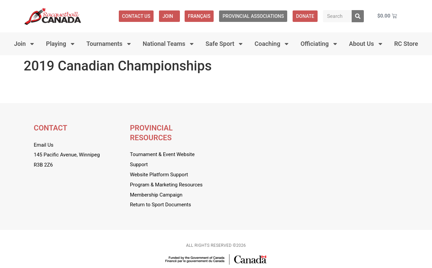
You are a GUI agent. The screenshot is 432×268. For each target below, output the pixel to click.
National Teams (169, 43)
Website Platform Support (159, 175)
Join (169, 16)
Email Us (43, 145)
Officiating (319, 43)
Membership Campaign (156, 195)
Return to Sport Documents (160, 205)
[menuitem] (199, 16)
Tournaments (109, 43)
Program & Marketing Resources (166, 185)
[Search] (358, 16)
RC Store (406, 43)
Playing (61, 43)
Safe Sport (225, 43)
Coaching (272, 43)
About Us (366, 43)
